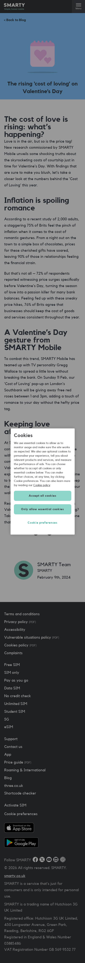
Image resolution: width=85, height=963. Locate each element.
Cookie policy (41, 485)
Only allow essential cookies (42, 509)
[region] (43, 481)
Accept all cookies (42, 495)
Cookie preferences (42, 522)
